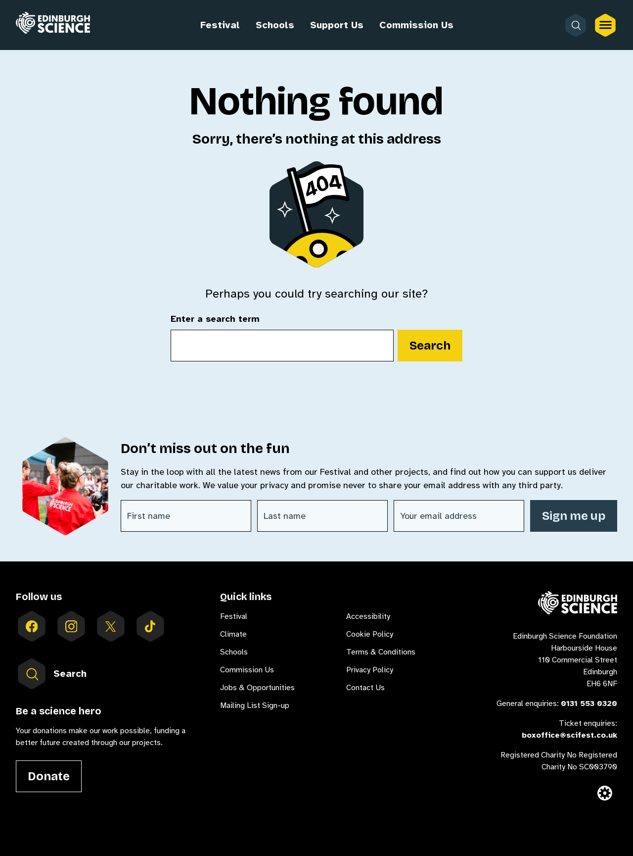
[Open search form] (576, 25)
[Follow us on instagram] (71, 626)
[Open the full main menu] (605, 25)
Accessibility (368, 616)
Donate (49, 776)
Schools (275, 25)
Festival (220, 25)
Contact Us (365, 688)
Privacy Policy (369, 670)
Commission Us (416, 25)
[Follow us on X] (111, 626)
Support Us (336, 25)
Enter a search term (215, 319)
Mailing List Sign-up (254, 705)
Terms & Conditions (380, 652)
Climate (233, 634)
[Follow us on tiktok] (150, 626)
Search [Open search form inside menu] (51, 674)
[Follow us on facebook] (31, 626)
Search (430, 345)
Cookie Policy (369, 634)
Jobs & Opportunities (257, 688)
